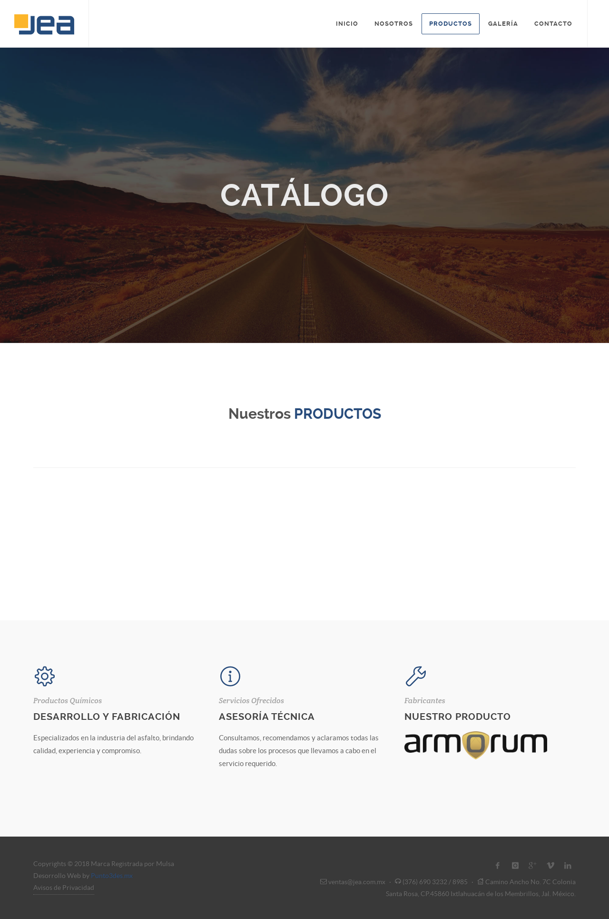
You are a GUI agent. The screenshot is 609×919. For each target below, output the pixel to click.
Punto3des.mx (112, 875)
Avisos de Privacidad (63, 887)
